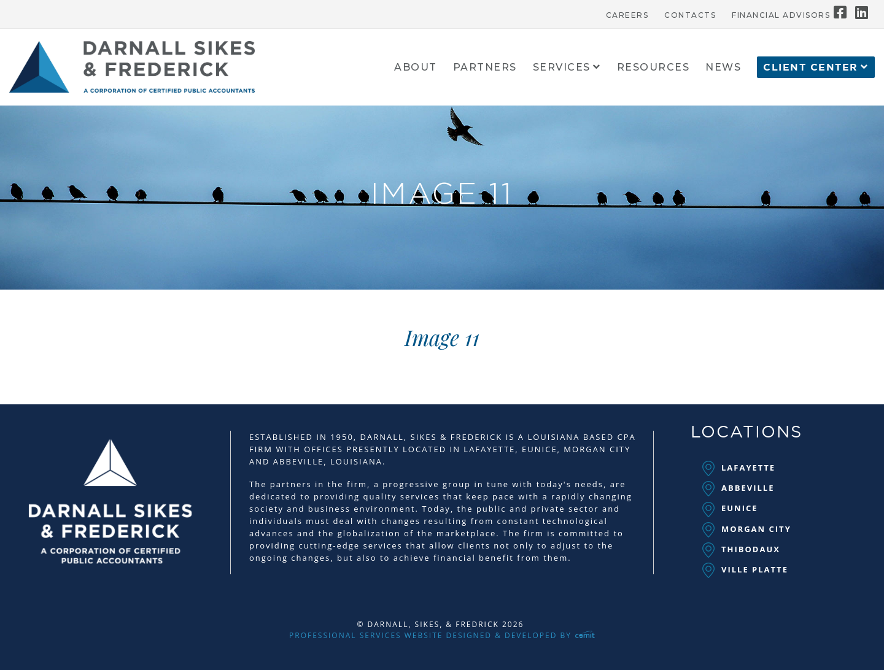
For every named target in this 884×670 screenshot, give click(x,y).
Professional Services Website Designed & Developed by (442, 635)
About (415, 68)
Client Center (810, 67)
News (723, 68)
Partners (485, 68)
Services (562, 68)
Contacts (690, 15)
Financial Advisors (781, 15)
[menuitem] (627, 12)
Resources (653, 68)
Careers (627, 15)
